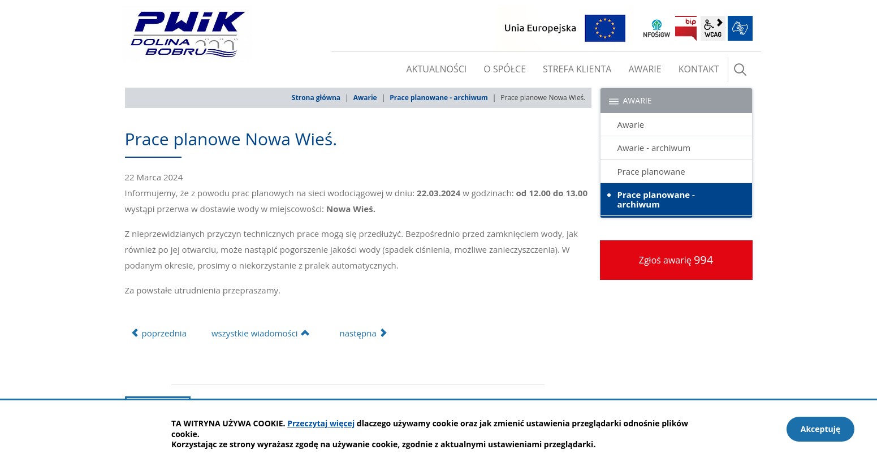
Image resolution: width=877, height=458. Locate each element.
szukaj (740, 69)
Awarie (365, 97)
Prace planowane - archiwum (438, 97)
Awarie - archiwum (654, 147)
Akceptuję (821, 429)
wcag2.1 (713, 28)
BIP (685, 28)
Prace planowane (651, 171)
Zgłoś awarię (676, 259)
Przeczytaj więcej (321, 423)
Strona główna (316, 97)
